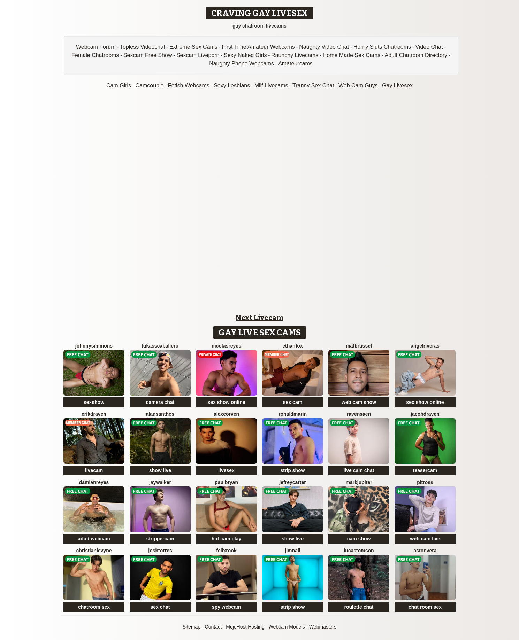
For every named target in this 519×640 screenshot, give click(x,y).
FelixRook (226, 550)
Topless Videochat (142, 47)
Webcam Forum (96, 47)
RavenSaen (359, 414)
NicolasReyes (226, 346)
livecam (94, 470)
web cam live (425, 538)
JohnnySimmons (94, 346)
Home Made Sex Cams (351, 55)
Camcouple (149, 85)
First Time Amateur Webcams (258, 47)
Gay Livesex (397, 85)
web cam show (359, 402)
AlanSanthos (160, 414)
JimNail (292, 550)
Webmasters (322, 627)
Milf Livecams (271, 85)
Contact (213, 627)
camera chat (160, 402)
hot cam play (227, 538)
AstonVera (424, 550)
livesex (226, 470)
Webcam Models (286, 627)
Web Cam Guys (358, 85)
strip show (292, 470)
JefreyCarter (292, 482)
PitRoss (425, 482)
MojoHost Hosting (245, 627)
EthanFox (292, 346)
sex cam (292, 402)
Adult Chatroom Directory (415, 55)
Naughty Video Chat (324, 47)
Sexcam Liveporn (198, 55)
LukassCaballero (160, 346)
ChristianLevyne (94, 550)
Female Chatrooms (95, 55)
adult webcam (94, 538)
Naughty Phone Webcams (241, 64)
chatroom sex (94, 607)
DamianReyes (94, 482)
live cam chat (359, 470)
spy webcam (226, 607)
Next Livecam (259, 317)
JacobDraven (425, 414)
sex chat (160, 607)
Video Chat (429, 47)
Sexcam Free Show (147, 55)
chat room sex (425, 607)
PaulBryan (226, 482)
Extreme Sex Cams (193, 47)
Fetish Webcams (188, 85)
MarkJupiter (358, 482)
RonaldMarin (292, 414)
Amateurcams (295, 64)
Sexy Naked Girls (245, 55)
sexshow (94, 402)
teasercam (425, 470)
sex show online (226, 402)
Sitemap (191, 627)
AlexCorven (226, 414)
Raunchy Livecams (294, 55)
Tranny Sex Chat (313, 85)
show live (160, 470)
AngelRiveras (425, 346)
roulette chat (358, 607)
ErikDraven (94, 414)
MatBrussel (359, 346)
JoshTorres (160, 550)
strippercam (160, 538)
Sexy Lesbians (232, 85)
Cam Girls (118, 85)
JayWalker (160, 482)
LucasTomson (359, 550)
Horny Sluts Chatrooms (382, 47)
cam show (359, 538)
